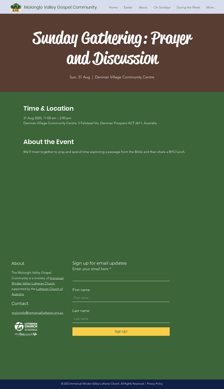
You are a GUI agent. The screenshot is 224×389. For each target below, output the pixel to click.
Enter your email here (90, 269)
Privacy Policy (155, 383)
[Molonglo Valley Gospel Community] (62, 7)
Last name (80, 311)
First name (81, 290)
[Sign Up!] (121, 331)
